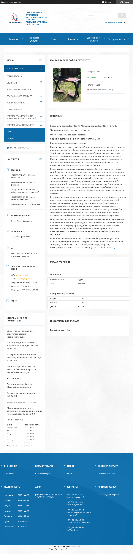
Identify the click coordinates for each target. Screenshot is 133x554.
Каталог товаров (42, 474)
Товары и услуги (34, 39)
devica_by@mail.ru (25, 279)
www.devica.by (22, 275)
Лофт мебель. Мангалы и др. (19, 96)
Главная (13, 39)
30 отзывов (109, 2)
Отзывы (10, 138)
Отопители (12, 83)
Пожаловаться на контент (76, 549)
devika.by (110, 247)
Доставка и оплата (93, 39)
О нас (54, 39)
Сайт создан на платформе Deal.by (66, 546)
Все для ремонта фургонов (19, 89)
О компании (9, 474)
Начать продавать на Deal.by (12, 2)
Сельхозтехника (14, 109)
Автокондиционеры (16, 103)
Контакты (72, 39)
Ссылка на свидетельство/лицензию (22, 402)
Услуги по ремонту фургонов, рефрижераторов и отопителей (21, 117)
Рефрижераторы (14, 76)
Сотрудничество (117, 39)
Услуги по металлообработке (20, 125)
